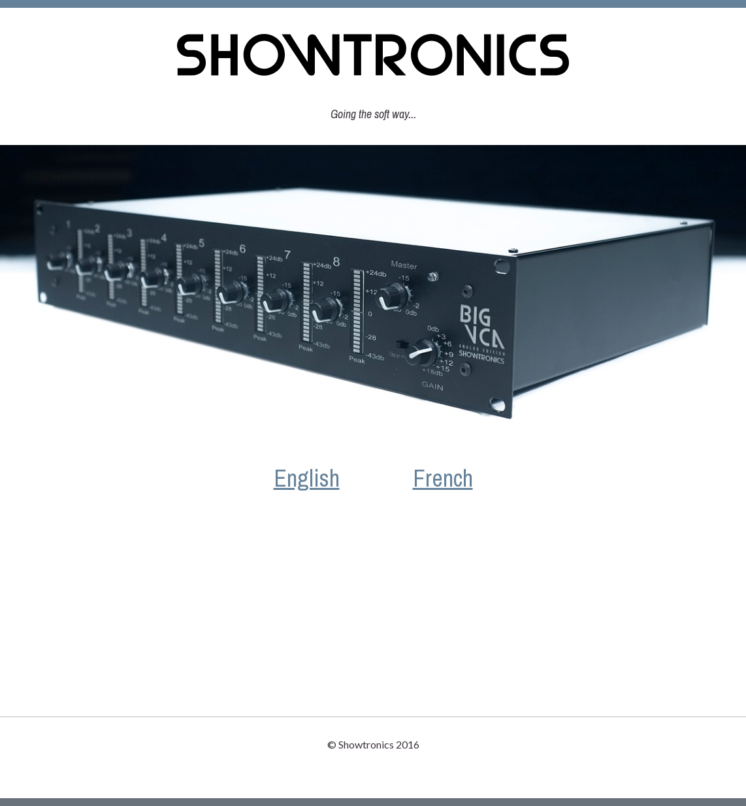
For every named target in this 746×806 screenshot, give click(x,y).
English (307, 478)
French (443, 478)
